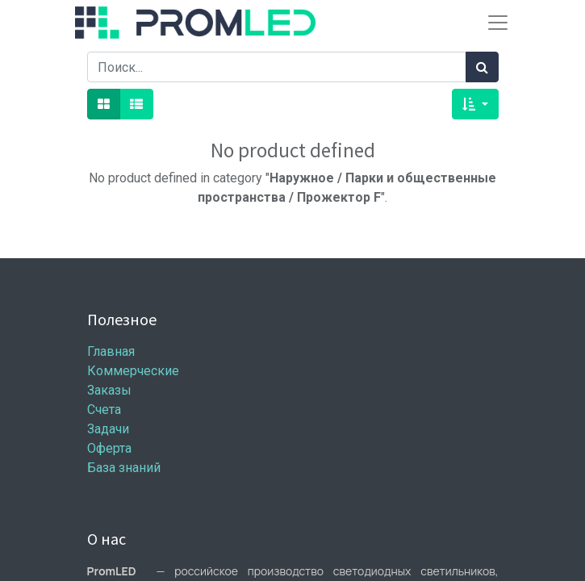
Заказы (109, 390)
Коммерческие (133, 370)
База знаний (124, 467)
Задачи (108, 429)
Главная (111, 351)
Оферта (109, 448)
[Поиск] (482, 67)
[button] (475, 104)
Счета (104, 409)
